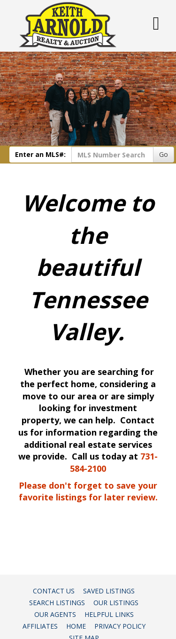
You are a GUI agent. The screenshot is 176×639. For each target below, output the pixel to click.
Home (76, 626)
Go (163, 154)
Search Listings (57, 602)
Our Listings (115, 602)
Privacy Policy (119, 626)
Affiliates (40, 626)
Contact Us (54, 590)
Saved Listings (109, 590)
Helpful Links (109, 614)
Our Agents (55, 614)
